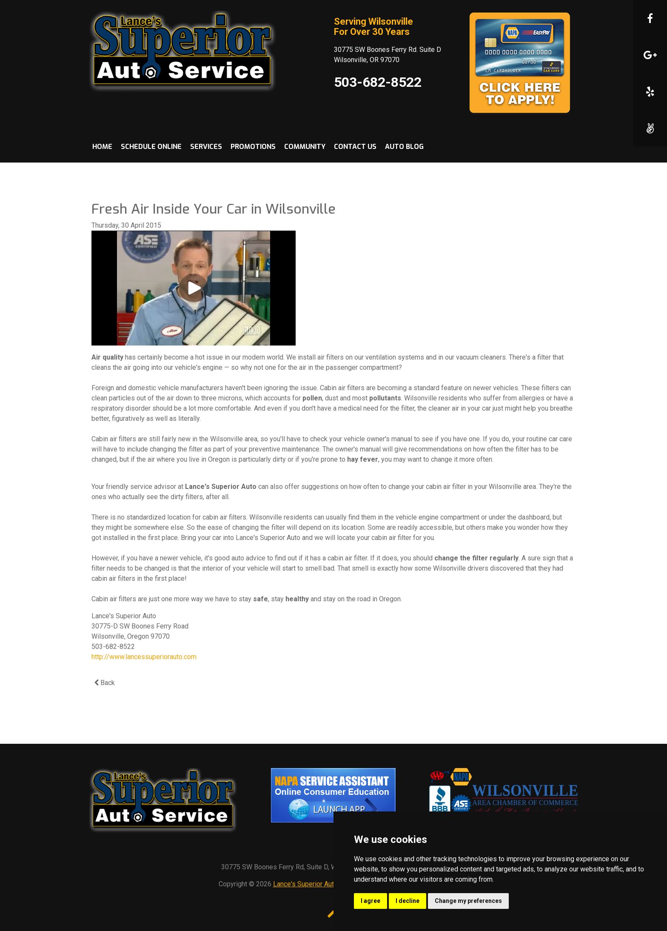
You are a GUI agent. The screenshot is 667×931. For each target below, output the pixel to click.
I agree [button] (370, 900)
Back (104, 683)
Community (304, 146)
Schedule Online (151, 146)
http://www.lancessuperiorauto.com (144, 657)
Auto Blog (404, 146)
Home (102, 146)
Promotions (253, 146)
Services (206, 146)
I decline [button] (407, 900)
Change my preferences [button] (468, 900)
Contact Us (355, 146)
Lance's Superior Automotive (315, 884)
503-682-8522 (378, 82)
